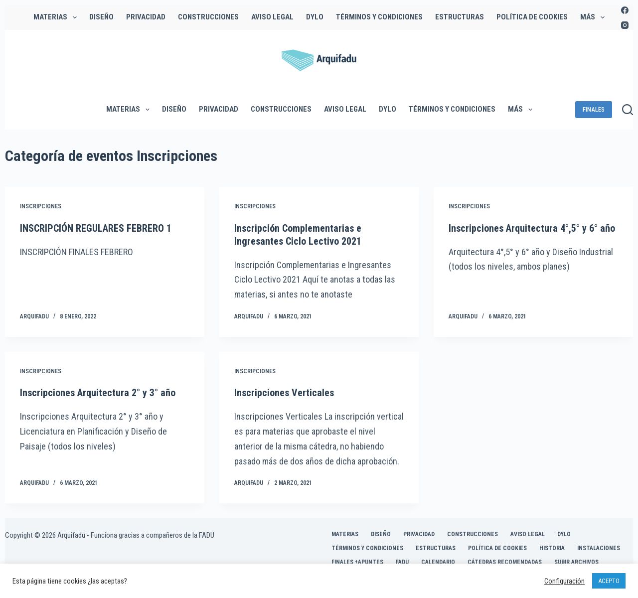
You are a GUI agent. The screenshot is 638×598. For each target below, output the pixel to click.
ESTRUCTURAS (459, 16)
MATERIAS (57, 17)
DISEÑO (101, 16)
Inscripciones (40, 206)
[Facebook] (625, 10)
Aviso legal (272, 16)
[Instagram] (625, 25)
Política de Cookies (532, 16)
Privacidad (145, 16)
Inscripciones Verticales (284, 393)
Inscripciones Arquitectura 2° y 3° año (97, 393)
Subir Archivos (576, 562)
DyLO (314, 16)
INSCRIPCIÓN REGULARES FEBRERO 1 (95, 228)
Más (594, 17)
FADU (402, 562)
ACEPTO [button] (609, 581)
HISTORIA (552, 548)
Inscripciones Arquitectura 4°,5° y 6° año (532, 228)
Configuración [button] (564, 581)
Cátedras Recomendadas (505, 562)
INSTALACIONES (598, 548)
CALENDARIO (438, 562)
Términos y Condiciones (379, 16)
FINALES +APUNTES (357, 562)
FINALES (594, 109)
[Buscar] (627, 109)
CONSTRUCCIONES (208, 16)
